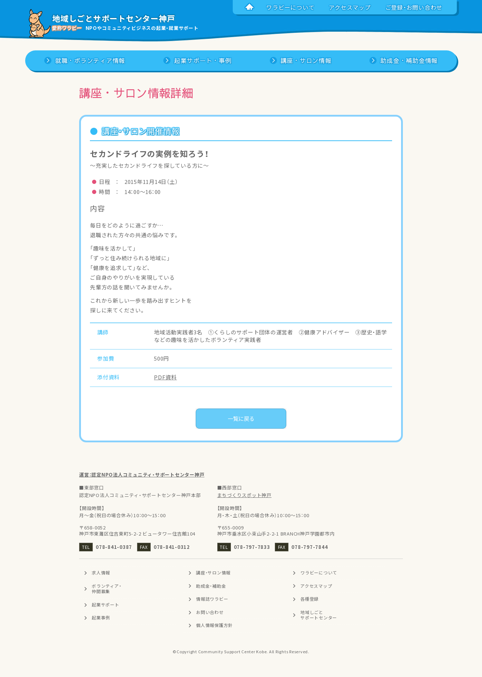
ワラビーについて (318, 572)
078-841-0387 (114, 546)
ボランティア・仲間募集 (106, 589)
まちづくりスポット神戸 (244, 495)
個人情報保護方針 (214, 625)
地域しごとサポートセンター (318, 615)
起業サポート (105, 604)
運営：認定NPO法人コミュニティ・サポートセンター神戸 (141, 474)
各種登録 (309, 599)
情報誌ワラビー (212, 599)
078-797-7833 (252, 546)
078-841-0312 (172, 546)
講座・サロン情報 (213, 572)
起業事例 (101, 617)
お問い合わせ (210, 612)
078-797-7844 (309, 546)
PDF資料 (165, 377)
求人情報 (101, 572)
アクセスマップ (316, 586)
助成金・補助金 (211, 586)
